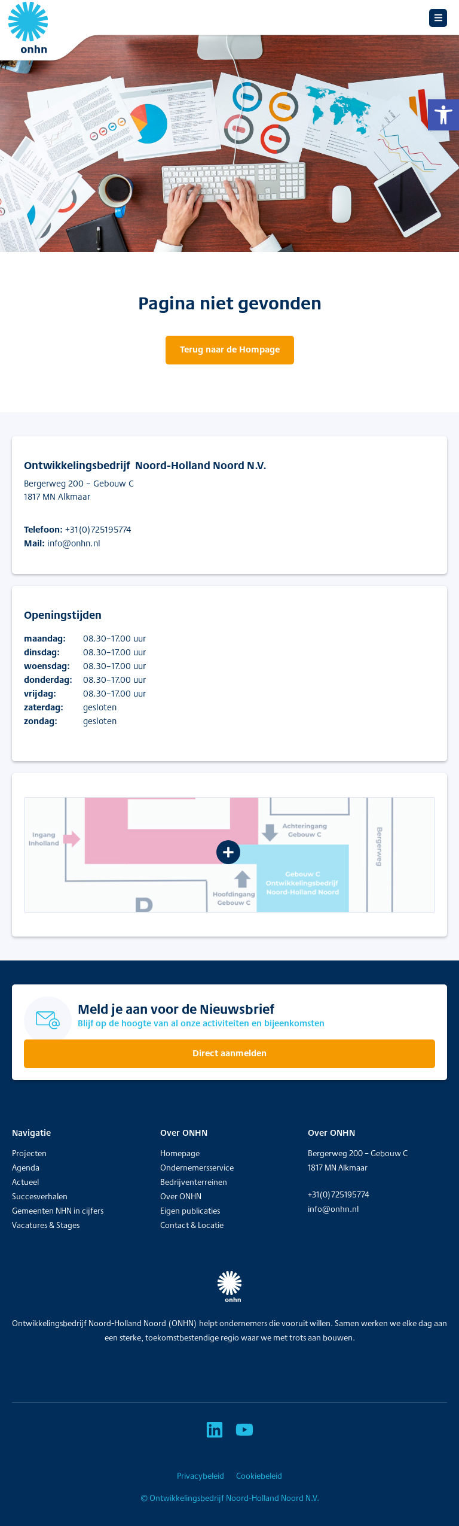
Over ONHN (180, 1196)
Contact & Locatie (192, 1225)
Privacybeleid (200, 1476)
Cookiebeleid (259, 1476)
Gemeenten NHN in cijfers (57, 1211)
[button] (443, 114)
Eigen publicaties (190, 1211)
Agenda (25, 1168)
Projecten (29, 1153)
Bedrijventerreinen (193, 1182)
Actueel (25, 1182)
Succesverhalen (40, 1196)
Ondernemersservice (197, 1168)
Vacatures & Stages (45, 1225)
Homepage (180, 1153)
